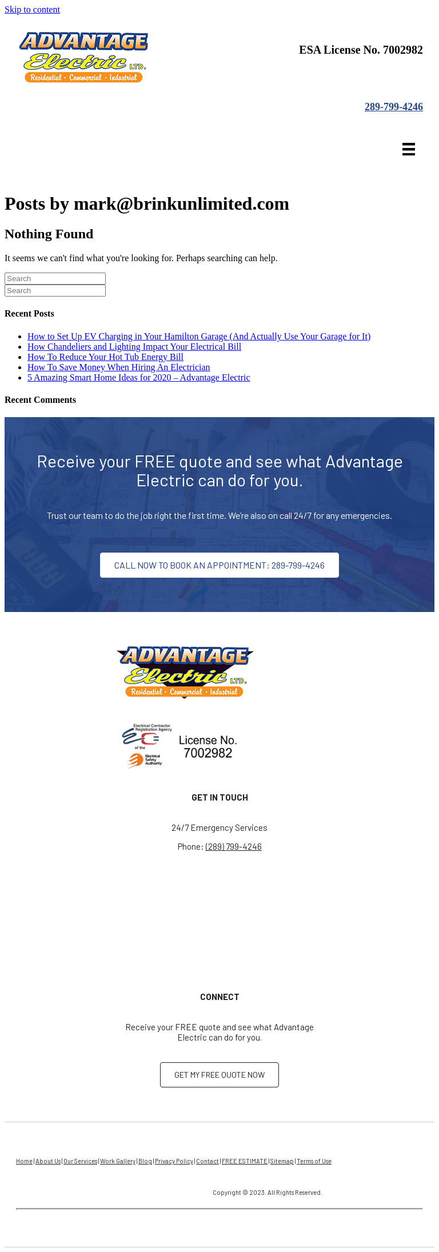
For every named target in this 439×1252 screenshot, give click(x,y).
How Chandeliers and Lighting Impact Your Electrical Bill (134, 346)
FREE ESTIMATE (245, 1161)
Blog (145, 1161)
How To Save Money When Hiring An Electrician (118, 367)
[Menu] (408, 149)
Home (24, 1161)
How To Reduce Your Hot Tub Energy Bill (105, 357)
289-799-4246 (394, 107)
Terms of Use (314, 1161)
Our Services (80, 1161)
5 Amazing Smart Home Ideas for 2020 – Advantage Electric (138, 377)
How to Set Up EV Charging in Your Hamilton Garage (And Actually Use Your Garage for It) (198, 336)
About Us (48, 1161)
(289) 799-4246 (234, 846)
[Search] (55, 279)
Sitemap (282, 1161)
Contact (207, 1161)
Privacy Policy (174, 1161)
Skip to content (32, 9)
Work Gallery (117, 1161)
